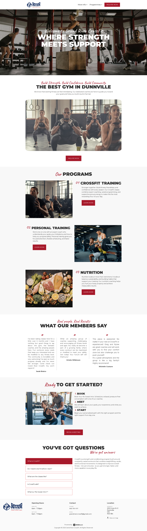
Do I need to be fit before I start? (39, 469)
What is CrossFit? (33, 461)
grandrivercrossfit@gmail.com (80, 514)
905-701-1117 (73, 508)
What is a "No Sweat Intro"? (37, 492)
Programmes (96, 5)
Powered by (68, 525)
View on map (114, 518)
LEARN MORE (88, 203)
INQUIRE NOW (112, 5)
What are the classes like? (37, 476)
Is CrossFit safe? (33, 484)
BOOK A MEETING (74, 432)
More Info (83, 5)
